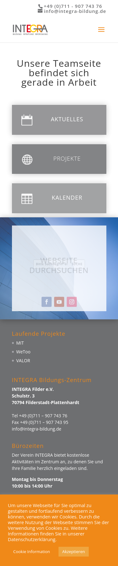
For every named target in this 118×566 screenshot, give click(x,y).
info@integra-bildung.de (36, 429)
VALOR (23, 360)
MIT (20, 343)
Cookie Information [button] (31, 551)
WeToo (23, 352)
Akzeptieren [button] (73, 551)
